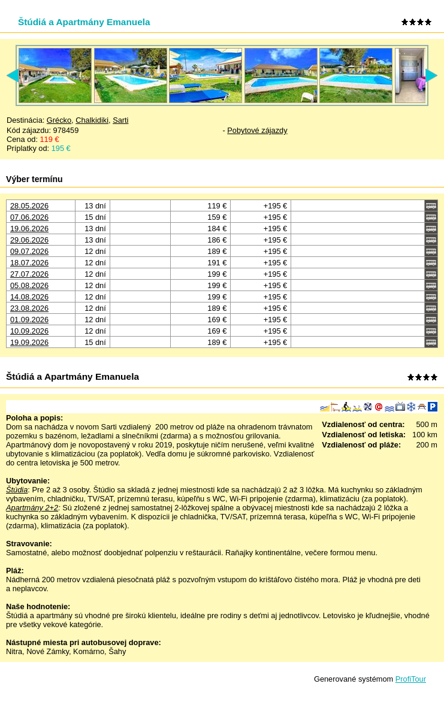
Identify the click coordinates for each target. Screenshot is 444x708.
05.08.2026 (29, 285)
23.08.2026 (29, 308)
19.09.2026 (29, 342)
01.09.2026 (29, 319)
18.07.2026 (29, 262)
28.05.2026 (29, 205)
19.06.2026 (29, 228)
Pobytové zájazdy (257, 130)
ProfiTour (410, 678)
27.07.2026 (29, 274)
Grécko (59, 120)
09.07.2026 (29, 251)
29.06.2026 (29, 239)
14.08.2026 (29, 296)
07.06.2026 (29, 217)
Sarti (120, 120)
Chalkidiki (91, 120)
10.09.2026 (29, 330)
